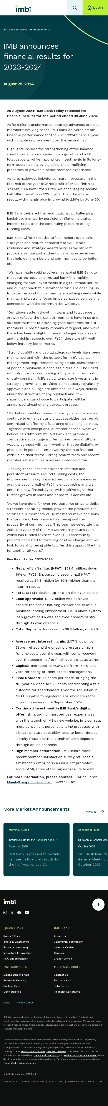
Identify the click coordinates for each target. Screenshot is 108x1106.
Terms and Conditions (46, 1055)
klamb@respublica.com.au (29, 782)
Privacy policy (24, 1002)
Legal (6, 1002)
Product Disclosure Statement (80, 1055)
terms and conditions (33, 1051)
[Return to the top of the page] (98, 905)
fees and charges (56, 1051)
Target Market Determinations (20, 1063)
